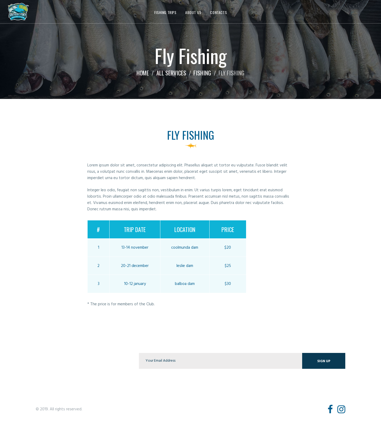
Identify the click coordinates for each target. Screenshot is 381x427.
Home (143, 73)
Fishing (202, 73)
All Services (171, 73)
